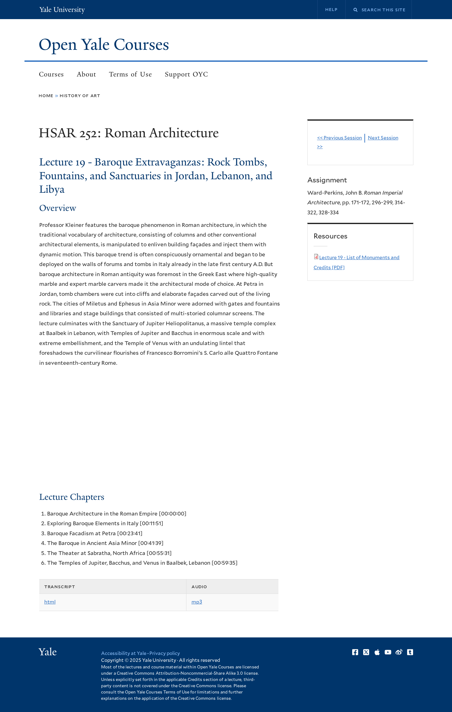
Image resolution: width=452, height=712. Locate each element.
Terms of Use (130, 74)
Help (331, 9)
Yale (48, 651)
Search (352, 10)
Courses (51, 74)
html (50, 602)
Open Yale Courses (104, 44)
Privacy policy (164, 653)
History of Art (80, 95)
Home (46, 95)
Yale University (62, 9)
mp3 (196, 602)
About (86, 74)
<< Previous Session (339, 138)
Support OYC (186, 74)
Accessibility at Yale (123, 653)
